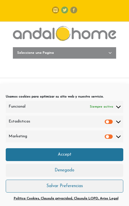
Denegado (64, 170)
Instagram (55, 10)
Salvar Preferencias (64, 186)
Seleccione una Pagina (64, 53)
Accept (65, 154)
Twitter (64, 10)
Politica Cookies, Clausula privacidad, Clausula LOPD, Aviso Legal (66, 198)
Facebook (73, 10)
